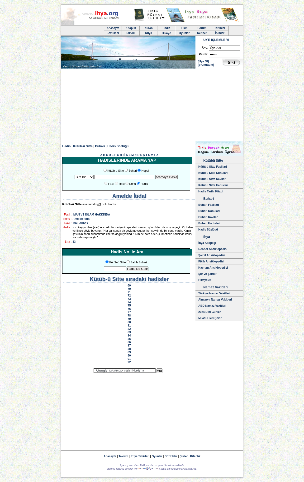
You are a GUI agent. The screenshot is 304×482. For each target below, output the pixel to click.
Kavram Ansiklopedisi (213, 267)
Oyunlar (184, 33)
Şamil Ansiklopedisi (211, 255)
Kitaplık (195, 456)
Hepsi (145, 170)
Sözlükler (113, 33)
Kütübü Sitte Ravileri (212, 179)
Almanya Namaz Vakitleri (215, 299)
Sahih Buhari (138, 262)
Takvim (130, 33)
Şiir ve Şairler (207, 274)
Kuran (148, 28)
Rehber (202, 33)
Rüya (148, 33)
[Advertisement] (152, 105)
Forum (202, 28)
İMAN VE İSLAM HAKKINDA (91, 214)
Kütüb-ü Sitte (83, 146)
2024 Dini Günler (209, 312)
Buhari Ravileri (208, 217)
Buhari (100, 146)
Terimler (219, 28)
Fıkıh (184, 28)
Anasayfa (113, 28)
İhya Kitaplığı (207, 243)
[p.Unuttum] (206, 64)
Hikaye (166, 33)
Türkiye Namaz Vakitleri (214, 293)
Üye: (205, 47)
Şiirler (184, 456)
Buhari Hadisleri (209, 223)
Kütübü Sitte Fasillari (212, 166)
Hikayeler (204, 280)
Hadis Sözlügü (208, 229)
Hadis (166, 28)
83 (74, 241)
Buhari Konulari (209, 211)
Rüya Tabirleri (140, 456)
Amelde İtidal (81, 219)
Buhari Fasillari (208, 204)
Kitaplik (131, 28)
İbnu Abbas (80, 223)
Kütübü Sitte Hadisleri (213, 185)
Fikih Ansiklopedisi (211, 261)
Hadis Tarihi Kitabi (210, 191)
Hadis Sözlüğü (118, 146)
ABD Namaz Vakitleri (212, 305)
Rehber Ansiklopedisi (212, 249)
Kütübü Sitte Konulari (213, 173)
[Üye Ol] (203, 61)
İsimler (219, 33)
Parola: (203, 54)
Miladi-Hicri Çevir (210, 318)
